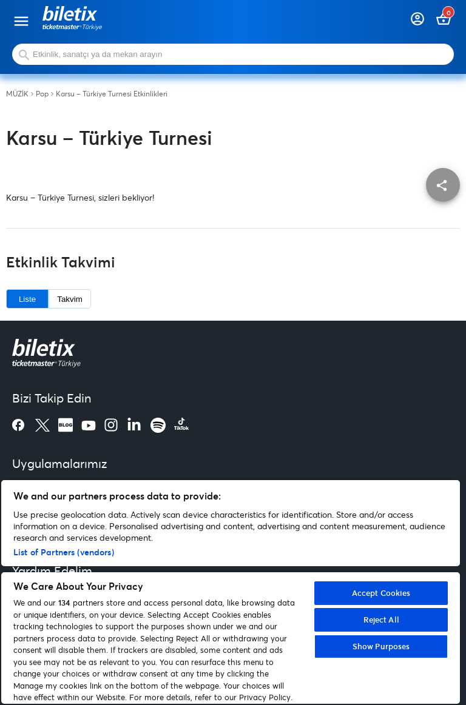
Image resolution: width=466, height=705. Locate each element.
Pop (42, 94)
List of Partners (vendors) (63, 552)
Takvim (69, 299)
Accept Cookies (381, 592)
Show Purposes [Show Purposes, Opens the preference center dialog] (381, 646)
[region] (230, 592)
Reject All (381, 619)
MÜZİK (17, 94)
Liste (27, 299)
